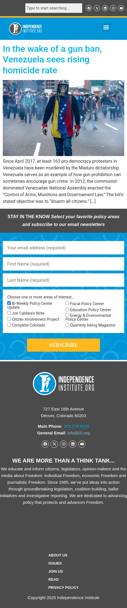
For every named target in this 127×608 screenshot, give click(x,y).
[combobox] (53, 8)
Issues (55, 563)
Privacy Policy (63, 587)
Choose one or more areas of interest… (40, 297)
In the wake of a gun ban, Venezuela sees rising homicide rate (52, 59)
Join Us (55, 571)
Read (53, 579)
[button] (106, 27)
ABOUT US (57, 555)
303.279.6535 (76, 426)
